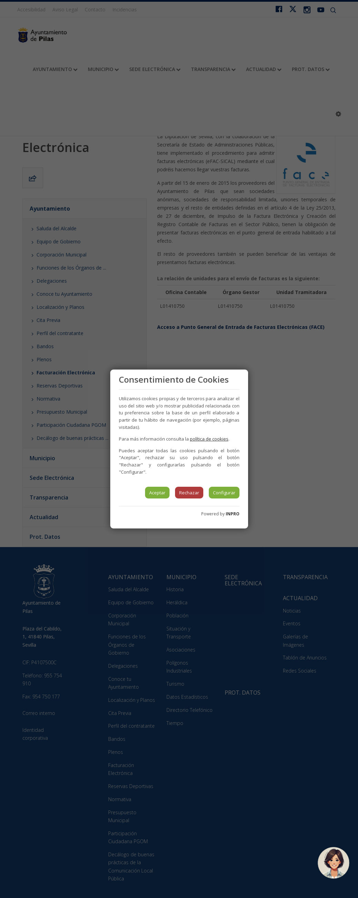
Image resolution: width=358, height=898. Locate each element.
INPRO (232, 514)
